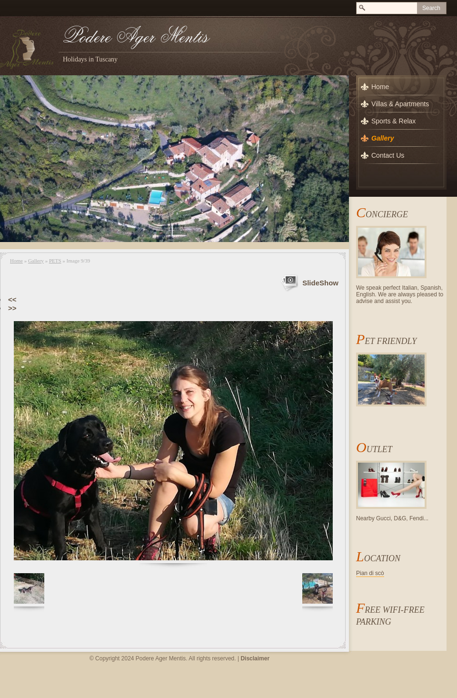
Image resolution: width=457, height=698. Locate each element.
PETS (55, 260)
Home (16, 260)
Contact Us (387, 155)
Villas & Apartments (400, 104)
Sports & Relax (393, 121)
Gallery (36, 260)
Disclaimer (254, 658)
